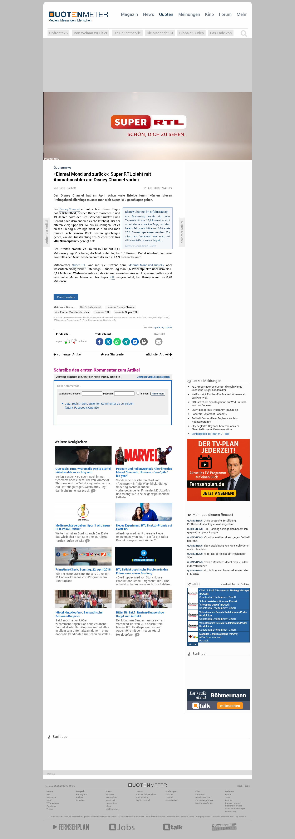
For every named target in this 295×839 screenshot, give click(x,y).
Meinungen (189, 14)
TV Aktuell (67, 816)
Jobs (227, 797)
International (112, 803)
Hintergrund (81, 794)
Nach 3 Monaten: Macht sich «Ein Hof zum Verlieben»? (218, 563)
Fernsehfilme (173, 816)
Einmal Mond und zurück (72, 312)
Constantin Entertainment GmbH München (216, 615)
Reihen (79, 797)
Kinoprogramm (203, 816)
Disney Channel (69, 209)
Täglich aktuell (143, 800)
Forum (225, 14)
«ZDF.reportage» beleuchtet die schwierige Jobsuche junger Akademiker (217, 388)
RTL (112, 277)
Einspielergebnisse (204, 800)
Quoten (166, 14)
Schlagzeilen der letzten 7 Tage (210, 434)
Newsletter (51, 797)
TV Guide (148, 816)
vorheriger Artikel (68, 354)
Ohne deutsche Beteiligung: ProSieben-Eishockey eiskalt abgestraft (212, 522)
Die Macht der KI (160, 32)
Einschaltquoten (135, 816)
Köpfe (108, 806)
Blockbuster (159, 816)
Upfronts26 (58, 32)
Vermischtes (111, 797)
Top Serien (240, 816)
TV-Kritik (169, 797)
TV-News (110, 794)
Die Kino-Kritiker (202, 797)
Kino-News (200, 794)
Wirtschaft (110, 800)
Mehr (242, 14)
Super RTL (79, 265)
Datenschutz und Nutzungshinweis (233, 804)
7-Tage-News (52, 803)
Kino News (56, 816)
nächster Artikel (159, 354)
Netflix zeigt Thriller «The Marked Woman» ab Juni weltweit (218, 395)
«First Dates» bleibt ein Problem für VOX (216, 555)
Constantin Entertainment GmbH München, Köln (218, 593)
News (148, 14)
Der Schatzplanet (90, 307)
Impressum (230, 811)
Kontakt (228, 800)
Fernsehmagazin (81, 816)
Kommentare (66, 297)
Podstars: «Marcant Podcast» (209, 414)
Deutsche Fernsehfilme (222, 816)
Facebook (51, 806)
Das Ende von (221, 32)
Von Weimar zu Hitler (90, 32)
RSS (48, 794)
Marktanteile (142, 797)
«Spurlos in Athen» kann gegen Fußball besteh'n (218, 538)
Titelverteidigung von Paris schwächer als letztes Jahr (218, 547)
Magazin (129, 14)
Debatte (169, 794)
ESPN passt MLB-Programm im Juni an (215, 410)
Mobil (49, 800)
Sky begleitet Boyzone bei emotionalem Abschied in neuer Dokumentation (215, 427)
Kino (209, 14)
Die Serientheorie (127, 32)
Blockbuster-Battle (203, 803)
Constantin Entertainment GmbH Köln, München (217, 604)
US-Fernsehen (112, 809)
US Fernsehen (109, 816)
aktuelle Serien (187, 816)
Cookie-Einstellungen (235, 808)
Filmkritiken (96, 816)
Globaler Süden (191, 32)
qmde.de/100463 (163, 327)
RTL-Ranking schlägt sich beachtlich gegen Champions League (217, 530)
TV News (122, 816)
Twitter (49, 809)
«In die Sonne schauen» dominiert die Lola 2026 (217, 572)
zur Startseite (112, 354)
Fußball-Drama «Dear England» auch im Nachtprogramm (215, 419)
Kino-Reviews (172, 800)
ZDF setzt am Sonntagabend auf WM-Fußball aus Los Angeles (219, 403)
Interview (80, 800)
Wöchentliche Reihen (146, 794)
